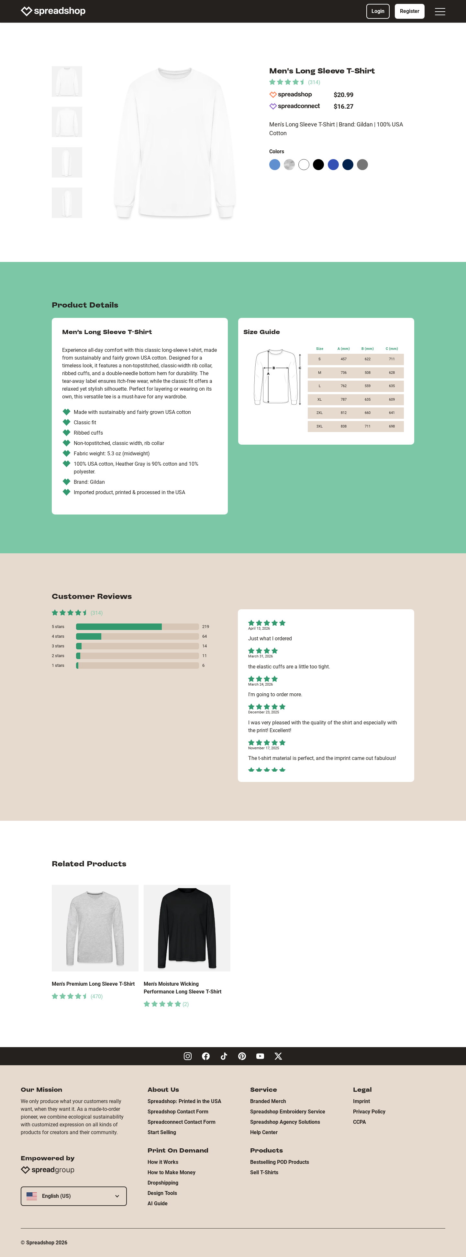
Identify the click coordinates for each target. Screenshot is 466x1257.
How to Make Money (171, 1172)
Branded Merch (268, 1101)
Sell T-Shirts (264, 1172)
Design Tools (162, 1193)
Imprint (361, 1101)
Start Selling (162, 1132)
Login (378, 11)
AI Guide (158, 1203)
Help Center (264, 1132)
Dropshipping (163, 1183)
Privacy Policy (369, 1112)
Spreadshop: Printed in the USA (184, 1101)
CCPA (359, 1122)
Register (409, 11)
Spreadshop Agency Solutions (285, 1122)
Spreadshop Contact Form (178, 1112)
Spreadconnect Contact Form (182, 1122)
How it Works (163, 1162)
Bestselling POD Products (279, 1162)
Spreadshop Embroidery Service (287, 1112)
